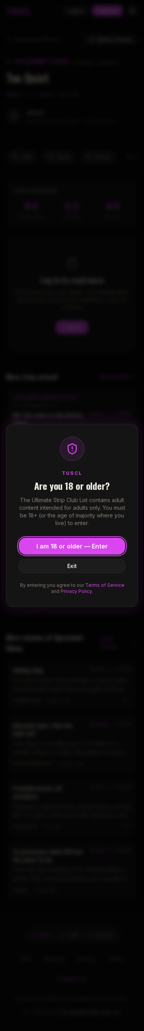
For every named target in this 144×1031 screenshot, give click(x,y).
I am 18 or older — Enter (72, 546)
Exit (72, 566)
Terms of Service (104, 585)
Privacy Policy (76, 591)
